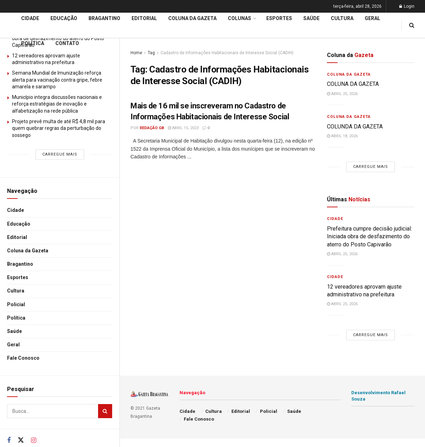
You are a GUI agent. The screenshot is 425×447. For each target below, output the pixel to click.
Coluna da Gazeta (27, 250)
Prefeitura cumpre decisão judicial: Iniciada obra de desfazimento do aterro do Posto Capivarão (369, 236)
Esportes (17, 277)
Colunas (239, 18)
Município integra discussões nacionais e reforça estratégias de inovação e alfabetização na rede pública (57, 104)
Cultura (15, 291)
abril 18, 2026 (342, 136)
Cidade (15, 210)
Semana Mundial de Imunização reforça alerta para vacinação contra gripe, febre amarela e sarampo (57, 79)
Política (16, 318)
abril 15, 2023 (183, 128)
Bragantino (20, 264)
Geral (13, 344)
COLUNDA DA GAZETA (355, 126)
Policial (16, 304)
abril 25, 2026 (342, 94)
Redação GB (152, 128)
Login (406, 6)
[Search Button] (105, 411)
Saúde (14, 331)
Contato (67, 43)
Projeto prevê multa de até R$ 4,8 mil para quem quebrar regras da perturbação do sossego (58, 128)
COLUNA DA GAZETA (353, 84)
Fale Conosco (23, 358)
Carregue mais (59, 154)
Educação (18, 224)
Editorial (17, 237)
